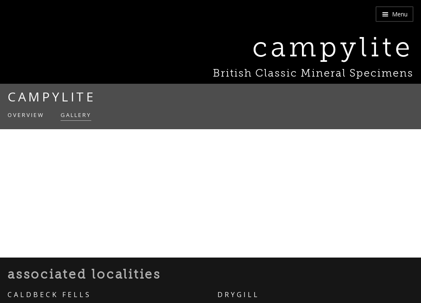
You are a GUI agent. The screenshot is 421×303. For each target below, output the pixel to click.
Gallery (76, 115)
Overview (26, 115)
